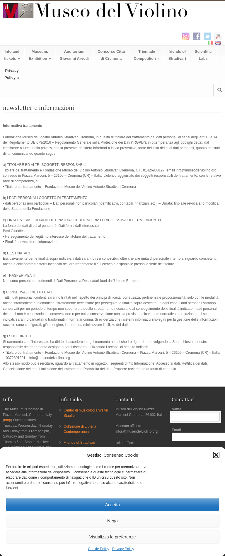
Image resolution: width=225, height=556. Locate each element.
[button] (216, 455)
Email (197, 434)
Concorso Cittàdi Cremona (111, 55)
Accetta (112, 504)
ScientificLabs (203, 55)
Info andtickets (12, 55)
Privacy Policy (123, 549)
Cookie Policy (98, 549)
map (7, 420)
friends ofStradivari (177, 55)
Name (197, 414)
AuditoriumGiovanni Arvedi (74, 55)
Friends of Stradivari (79, 443)
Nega (112, 520)
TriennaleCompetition (147, 55)
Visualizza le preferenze (112, 536)
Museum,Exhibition (40, 55)
